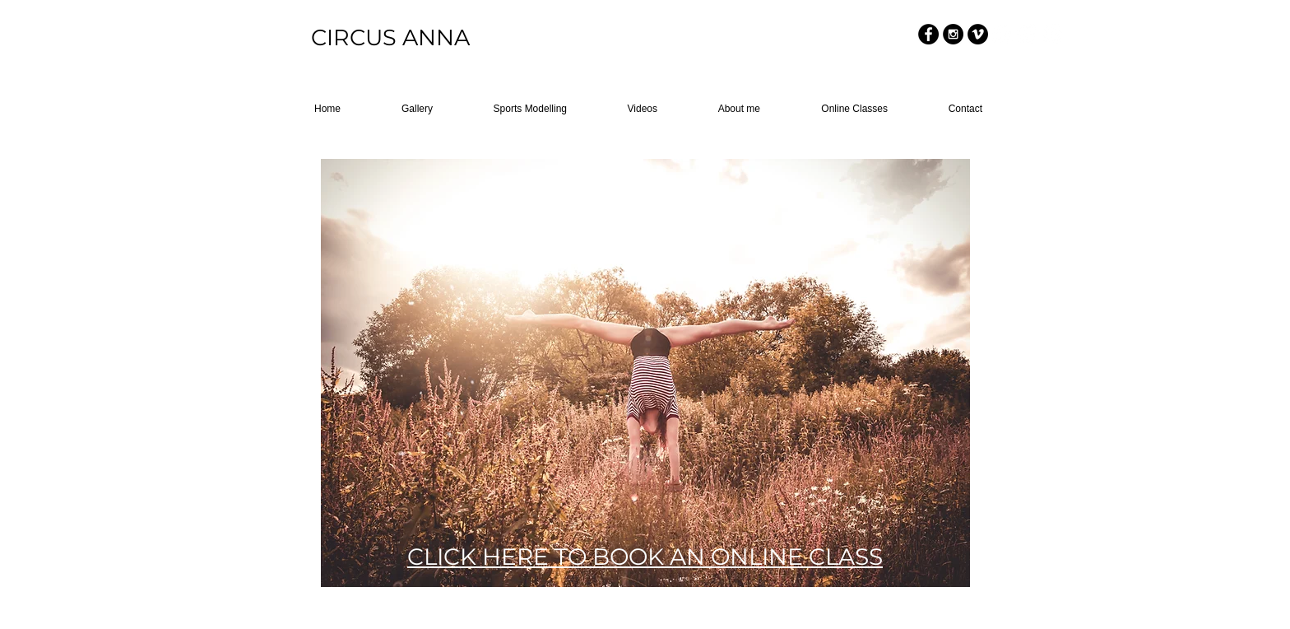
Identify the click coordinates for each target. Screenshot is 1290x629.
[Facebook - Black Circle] (928, 34)
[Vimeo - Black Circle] (978, 34)
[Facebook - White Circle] (1002, 34)
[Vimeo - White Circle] (1052, 34)
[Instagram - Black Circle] (953, 34)
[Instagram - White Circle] (1027, 34)
